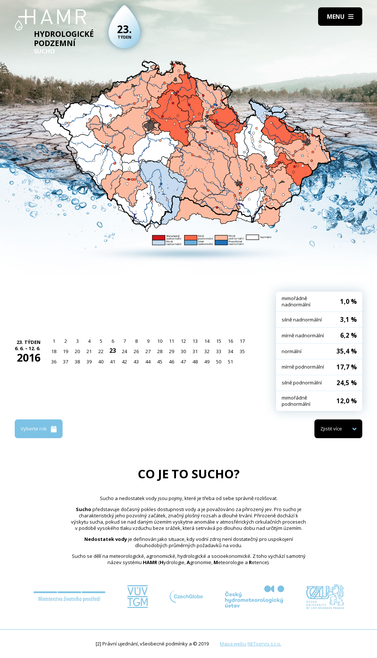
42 (124, 361)
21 (89, 351)
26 (136, 351)
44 (148, 361)
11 (171, 341)
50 (218, 361)
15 (218, 341)
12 (183, 341)
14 (206, 341)
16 (230, 341)
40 (100, 361)
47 (183, 361)
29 (171, 351)
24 (124, 351)
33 (218, 351)
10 (159, 341)
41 (112, 361)
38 (77, 361)
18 (53, 351)
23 (112, 350)
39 (89, 361)
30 (183, 351)
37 (65, 361)
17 (242, 341)
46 (171, 361)
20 (77, 351)
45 (159, 361)
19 (65, 351)
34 (230, 351)
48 (195, 361)
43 (136, 361)
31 (195, 351)
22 (100, 351)
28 (159, 351)
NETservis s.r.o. (264, 643)
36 (53, 361)
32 (206, 351)
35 (242, 351)
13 (195, 341)
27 (148, 351)
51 (230, 361)
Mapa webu (233, 643)
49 (206, 361)
